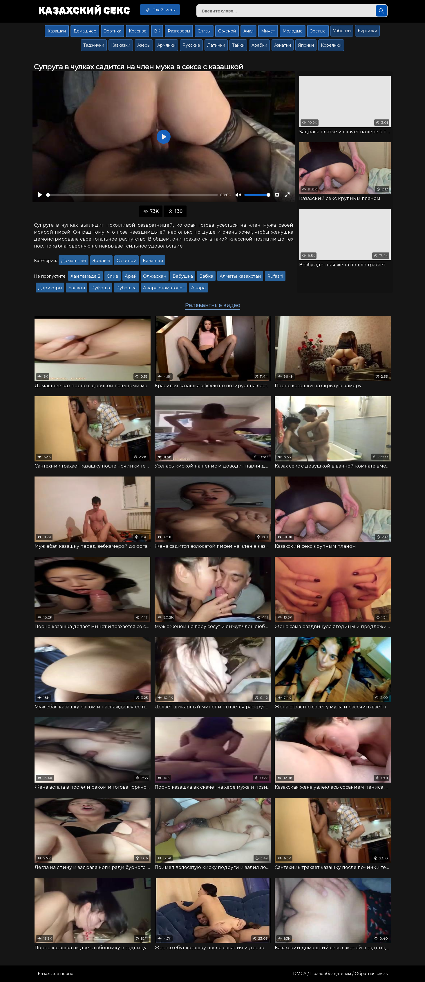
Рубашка (126, 287)
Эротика (112, 31)
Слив (112, 276)
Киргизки (367, 30)
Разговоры (179, 31)
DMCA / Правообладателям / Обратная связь (340, 973)
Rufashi (275, 276)
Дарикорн (50, 287)
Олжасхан (154, 276)
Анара (198, 287)
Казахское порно (55, 973)
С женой (227, 31)
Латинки (216, 45)
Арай (131, 276)
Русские (191, 45)
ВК (157, 31)
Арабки (259, 45)
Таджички (93, 45)
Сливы (204, 31)
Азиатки (282, 45)
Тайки (238, 45)
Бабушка (183, 276)
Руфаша (100, 287)
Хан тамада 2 (85, 276)
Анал (248, 31)
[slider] (132, 195)
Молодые (293, 31)
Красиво (138, 31)
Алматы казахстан (240, 276)
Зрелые (318, 31)
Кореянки (331, 45)
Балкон (76, 287)
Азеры (143, 45)
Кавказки (120, 45)
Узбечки (342, 30)
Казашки (57, 31)
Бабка (206, 276)
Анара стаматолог (164, 287)
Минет (268, 31)
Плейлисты (160, 9)
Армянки (166, 45)
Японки (306, 45)
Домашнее (84, 31)
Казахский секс (84, 10)
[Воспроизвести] (40, 194)
